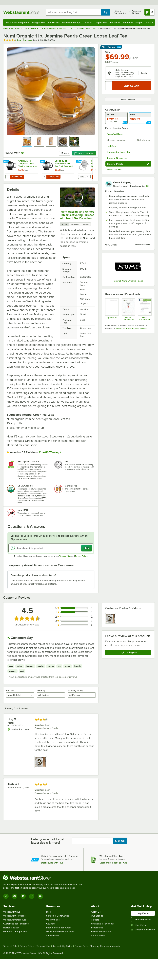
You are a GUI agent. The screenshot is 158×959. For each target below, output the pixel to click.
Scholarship (97, 927)
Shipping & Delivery (143, 929)
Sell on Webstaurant (101, 931)
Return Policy (98, 935)
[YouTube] (14, 896)
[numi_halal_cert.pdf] (144, 309)
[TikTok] (31, 896)
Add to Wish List (128, 99)
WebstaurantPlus (11, 912)
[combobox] (73, 12)
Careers (95, 920)
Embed (86, 224)
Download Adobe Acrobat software (131, 328)
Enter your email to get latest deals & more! (47, 841)
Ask (86, 548)
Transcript (74, 224)
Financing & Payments (102, 923)
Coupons (51, 923)
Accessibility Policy (62, 946)
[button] (27, 141)
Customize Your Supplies (16, 923)
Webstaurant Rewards (14, 916)
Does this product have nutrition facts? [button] (33, 575)
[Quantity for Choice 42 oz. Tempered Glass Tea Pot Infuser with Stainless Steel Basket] (44, 177)
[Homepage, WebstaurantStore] (21, 12)
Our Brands (97, 916)
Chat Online (139, 925)
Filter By (41, 690)
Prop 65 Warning (49, 452)
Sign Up (120, 840)
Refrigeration (38, 22)
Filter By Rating (75, 690)
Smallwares (54, 22)
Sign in (144, 73)
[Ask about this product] (51, 548)
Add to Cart (17, 177)
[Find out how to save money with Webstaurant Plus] (6, 161)
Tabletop (87, 22)
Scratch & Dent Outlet (57, 916)
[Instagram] (6, 896)
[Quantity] (109, 85)
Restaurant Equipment (17, 22)
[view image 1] (110, 618)
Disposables (101, 22)
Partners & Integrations (15, 931)
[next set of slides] (95, 169)
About (64, 224)
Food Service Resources (59, 927)
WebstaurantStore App (14, 920)
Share (64, 153)
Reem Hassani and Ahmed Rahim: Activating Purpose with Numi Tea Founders (77, 215)
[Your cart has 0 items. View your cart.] (149, 12)
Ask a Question (84, 153)
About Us (96, 912)
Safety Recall (52, 935)
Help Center (143, 913)
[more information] (147, 186)
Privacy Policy (81, 556)
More (149, 22)
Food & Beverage (71, 22)
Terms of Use (65, 556)
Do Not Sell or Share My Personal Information (98, 946)
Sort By (10, 690)
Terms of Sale (10, 946)
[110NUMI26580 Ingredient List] (111, 309)
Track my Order (143, 919)
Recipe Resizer (11, 927)
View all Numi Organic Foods (128, 281)
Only (107, 52)
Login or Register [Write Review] (128, 652)
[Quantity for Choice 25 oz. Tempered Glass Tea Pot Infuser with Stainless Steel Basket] (7, 177)
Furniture (115, 22)
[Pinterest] (40, 896)
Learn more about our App (113, 862)
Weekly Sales (53, 920)
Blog (48, 912)
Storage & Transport (132, 22)
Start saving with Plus (52, 862)
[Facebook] (23, 896)
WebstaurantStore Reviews (60, 931)
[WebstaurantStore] (44, 877)
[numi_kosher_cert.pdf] (128, 309)
